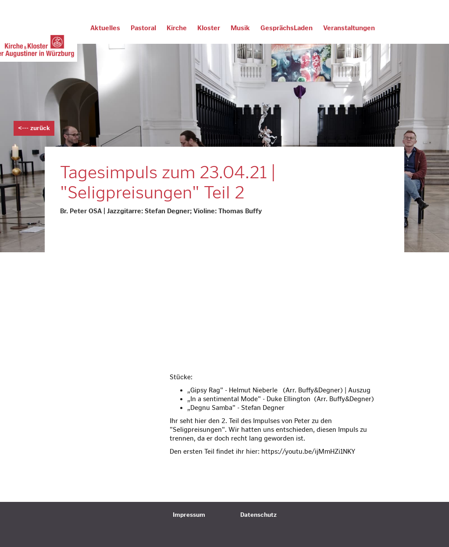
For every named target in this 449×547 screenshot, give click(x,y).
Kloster (208, 28)
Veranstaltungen (349, 28)
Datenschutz (258, 515)
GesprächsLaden (286, 28)
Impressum (189, 515)
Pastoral (143, 28)
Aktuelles (105, 28)
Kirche (177, 28)
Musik (240, 28)
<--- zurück (34, 128)
